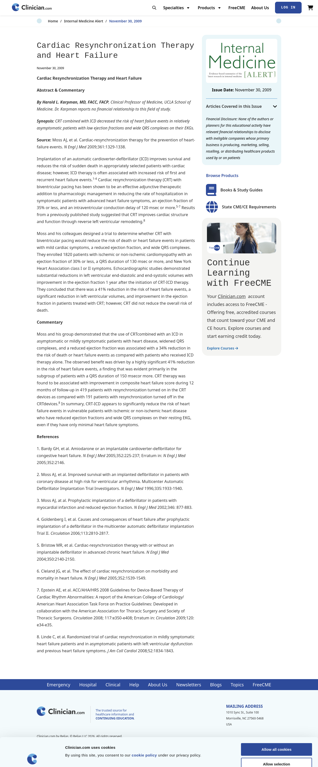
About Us (260, 7)
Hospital (88, 685)
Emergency (58, 685)
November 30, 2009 (114, 21)
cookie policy (144, 726)
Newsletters (188, 685)
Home (42, 21)
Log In (288, 7)
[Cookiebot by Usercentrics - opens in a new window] (32, 757)
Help (134, 685)
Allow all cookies (277, 720)
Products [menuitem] (206, 7)
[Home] (32, 7)
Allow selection (276, 735)
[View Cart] (310, 7)
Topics (237, 685)
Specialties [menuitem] (173, 7)
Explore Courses (222, 348)
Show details (260, 757)
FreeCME (236, 7)
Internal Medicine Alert (72, 21)
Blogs (216, 685)
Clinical (113, 685)
